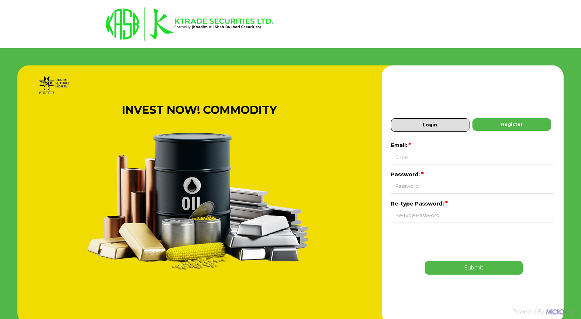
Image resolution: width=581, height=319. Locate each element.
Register (512, 124)
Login (430, 125)
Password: (408, 174)
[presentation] (474, 241)
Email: (401, 145)
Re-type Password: (420, 203)
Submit (473, 267)
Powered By (544, 311)
